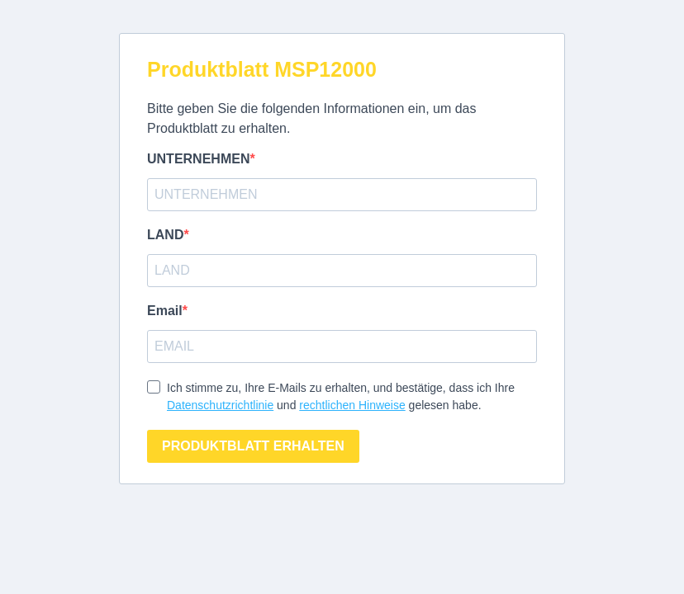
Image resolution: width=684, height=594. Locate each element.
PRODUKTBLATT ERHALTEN (253, 446)
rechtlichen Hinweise (352, 405)
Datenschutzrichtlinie (220, 405)
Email (165, 311)
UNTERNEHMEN (198, 159)
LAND (165, 235)
